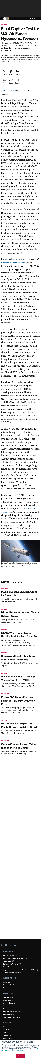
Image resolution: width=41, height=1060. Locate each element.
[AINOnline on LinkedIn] (15, 945)
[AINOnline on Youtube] (6, 945)
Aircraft (5, 24)
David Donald (9, 90)
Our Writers (7, 1030)
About (5, 1027)
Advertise (7, 1038)
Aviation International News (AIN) (16, 958)
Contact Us (7, 1035)
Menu (33, 19)
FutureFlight (7, 967)
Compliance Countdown (11, 1017)
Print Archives (8, 997)
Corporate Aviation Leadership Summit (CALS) (20, 970)
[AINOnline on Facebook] (2, 945)
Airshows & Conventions (11, 1012)
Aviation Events (8, 1015)
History (5, 1033)
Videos (5, 1006)
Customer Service (9, 985)
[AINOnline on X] (10, 945)
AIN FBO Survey (10, 955)
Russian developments (13, 262)
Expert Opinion (8, 1000)
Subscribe (6, 982)
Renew (5, 988)
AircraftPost (8, 961)
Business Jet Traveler (12, 964)
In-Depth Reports (9, 1003)
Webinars (6, 1009)
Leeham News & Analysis (13, 973)
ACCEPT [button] (20, 1055)
